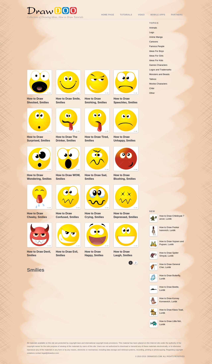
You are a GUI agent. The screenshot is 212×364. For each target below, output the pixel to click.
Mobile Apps (158, 15)
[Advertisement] (55, 45)
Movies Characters (158, 83)
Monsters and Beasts (159, 74)
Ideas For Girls (156, 55)
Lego (151, 32)
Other (152, 93)
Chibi (151, 88)
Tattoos (152, 79)
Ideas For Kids (156, 60)
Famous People (156, 46)
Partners (177, 15)
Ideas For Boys (156, 51)
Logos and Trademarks (160, 69)
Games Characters (158, 65)
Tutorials (126, 15)
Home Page (107, 15)
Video (141, 15)
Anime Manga (156, 37)
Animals (153, 27)
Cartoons (153, 41)
